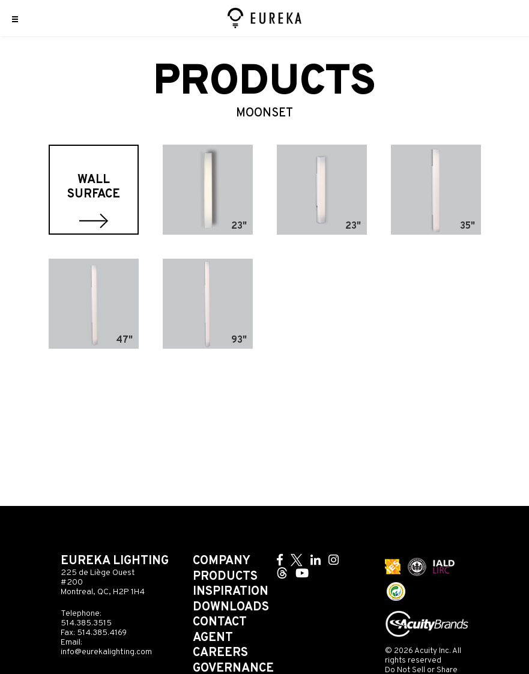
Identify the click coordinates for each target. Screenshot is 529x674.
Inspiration (230, 592)
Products (225, 577)
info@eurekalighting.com (106, 652)
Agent (213, 638)
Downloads (231, 607)
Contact (220, 622)
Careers (220, 653)
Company (221, 561)
